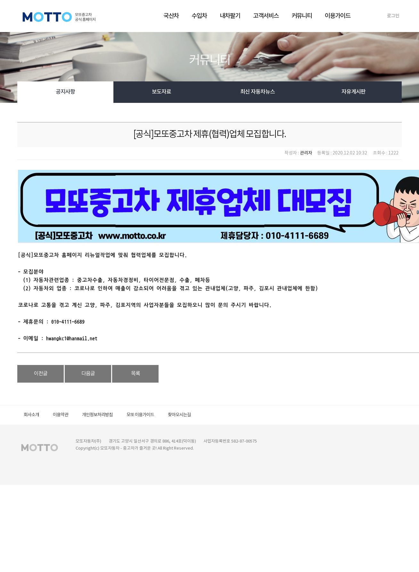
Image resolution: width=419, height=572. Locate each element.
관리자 (306, 153)
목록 (135, 374)
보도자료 (161, 92)
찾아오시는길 (179, 415)
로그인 (393, 16)
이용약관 (60, 415)
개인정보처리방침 (97, 415)
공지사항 (65, 92)
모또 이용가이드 (140, 415)
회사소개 (31, 415)
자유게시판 (353, 92)
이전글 (40, 374)
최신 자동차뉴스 (257, 92)
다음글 (88, 374)
